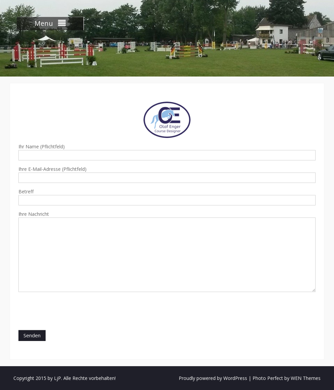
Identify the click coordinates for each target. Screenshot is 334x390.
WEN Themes (306, 378)
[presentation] (69, 312)
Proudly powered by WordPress (213, 378)
